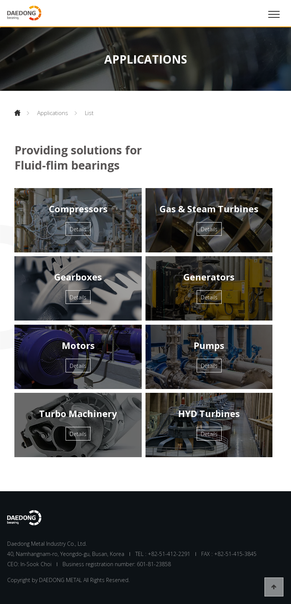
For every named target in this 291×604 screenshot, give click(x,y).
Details (78, 229)
